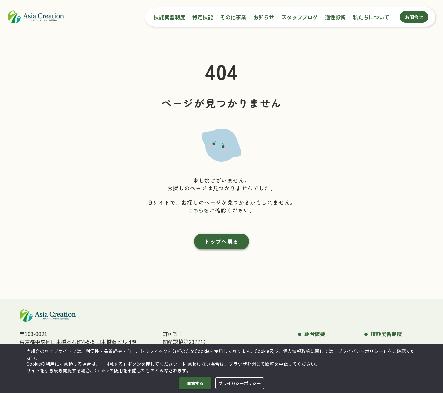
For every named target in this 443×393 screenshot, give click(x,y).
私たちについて (371, 17)
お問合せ (414, 17)
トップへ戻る (221, 241)
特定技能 (202, 17)
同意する (195, 383)
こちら (196, 210)
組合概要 (314, 334)
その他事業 (233, 17)
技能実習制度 (169, 17)
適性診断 (335, 17)
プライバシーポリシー (240, 383)
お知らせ (263, 17)
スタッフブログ (299, 17)
